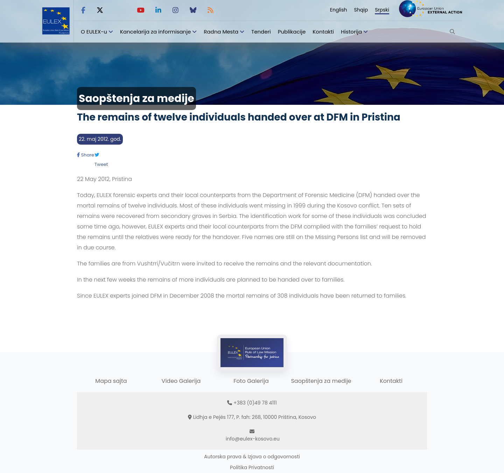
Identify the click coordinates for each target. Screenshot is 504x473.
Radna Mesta (221, 31)
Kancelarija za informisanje (156, 31)
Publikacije (292, 31)
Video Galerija (181, 381)
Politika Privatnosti (252, 467)
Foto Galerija (250, 381)
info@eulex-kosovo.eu (253, 438)
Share (85, 155)
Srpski (382, 9)
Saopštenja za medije (321, 381)
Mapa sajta (111, 381)
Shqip (361, 9)
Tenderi (261, 31)
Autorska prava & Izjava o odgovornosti (252, 456)
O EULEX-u (94, 31)
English (338, 9)
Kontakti (323, 31)
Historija (351, 31)
